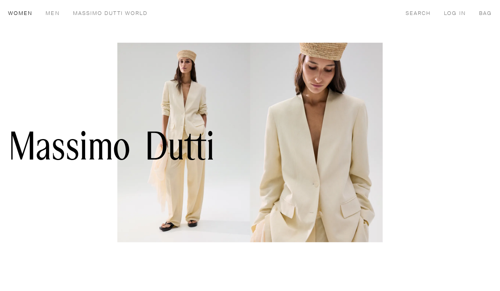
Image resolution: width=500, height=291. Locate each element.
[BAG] (485, 12)
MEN (53, 13)
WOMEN (20, 13)
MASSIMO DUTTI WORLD (110, 13)
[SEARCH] (418, 12)
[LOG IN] (455, 12)
